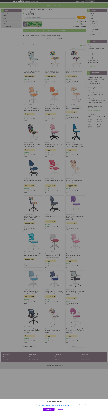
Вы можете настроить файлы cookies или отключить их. (53, 405)
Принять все (48, 409)
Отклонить (61, 409)
